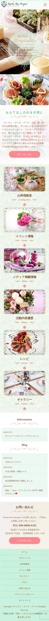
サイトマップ (24, 600)
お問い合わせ (24, 588)
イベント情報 (24, 570)
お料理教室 (24, 564)
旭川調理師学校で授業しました (19, 481)
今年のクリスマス (13, 462)
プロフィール (24, 558)
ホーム (24, 552)
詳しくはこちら (24, 154)
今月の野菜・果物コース (16, 471)
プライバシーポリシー (24, 594)
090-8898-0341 (28, 525)
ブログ (24, 582)
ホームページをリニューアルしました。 (23, 436)
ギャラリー (24, 576)
